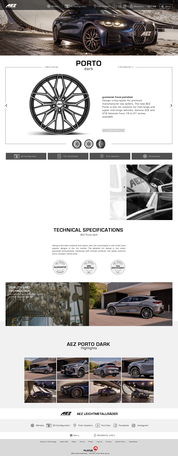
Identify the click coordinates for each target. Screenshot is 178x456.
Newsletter (133, 442)
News (74, 442)
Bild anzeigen (86, 53)
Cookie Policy (120, 442)
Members (137, 6)
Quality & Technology (48, 442)
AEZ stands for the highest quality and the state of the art (28, 292)
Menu (166, 6)
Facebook (120, 425)
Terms (82, 442)
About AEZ (64, 442)
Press (90, 442)
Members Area (104, 435)
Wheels (37, 425)
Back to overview (50, 67)
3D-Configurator (76, 6)
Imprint (99, 442)
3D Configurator (25, 156)
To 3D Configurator (126, 67)
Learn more (114, 130)
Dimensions (151, 156)
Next (170, 105)
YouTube (102, 425)
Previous (8, 105)
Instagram (139, 425)
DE (149, 6)
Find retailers (101, 6)
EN (154, 7)
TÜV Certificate (67, 156)
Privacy (109, 442)
